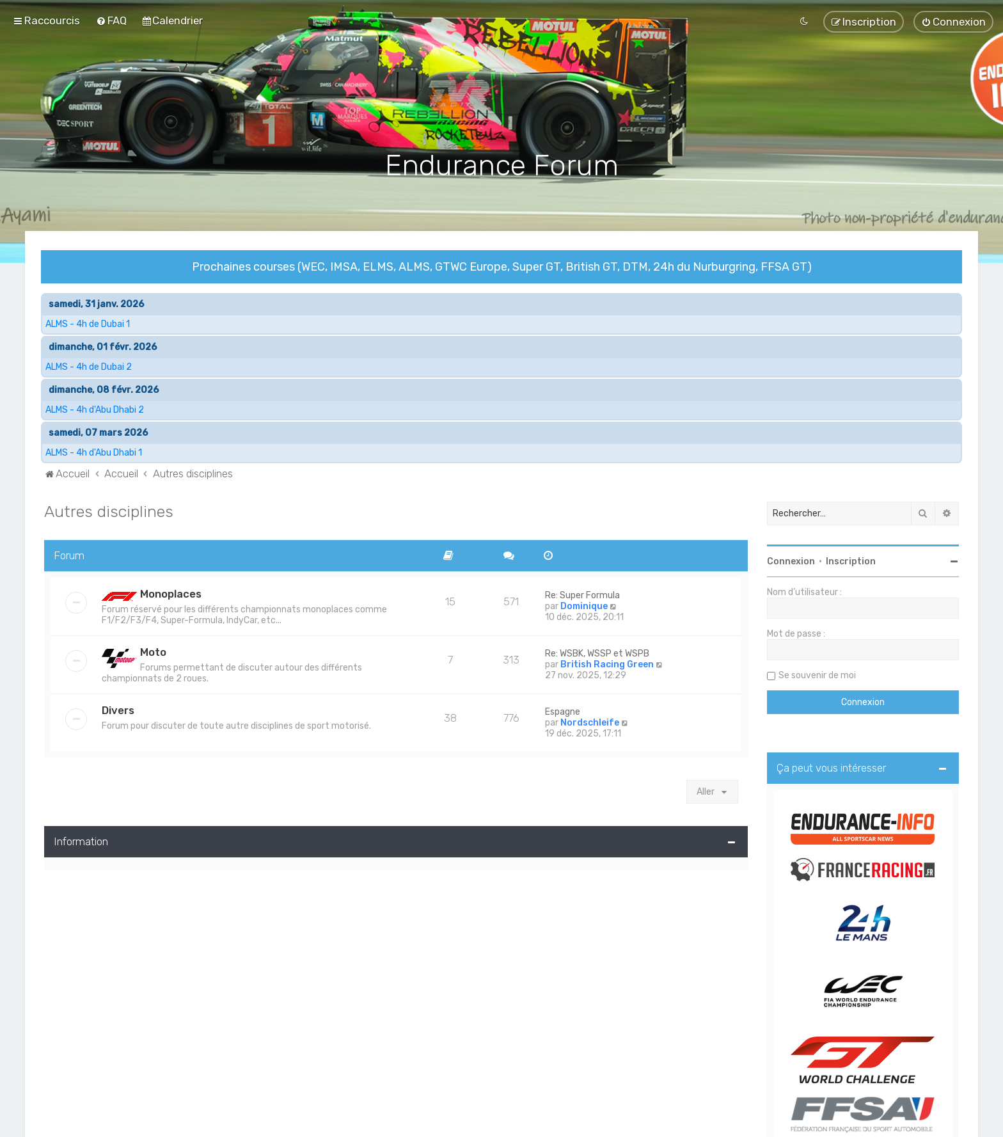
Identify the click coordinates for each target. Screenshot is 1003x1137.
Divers (118, 709)
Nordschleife (589, 721)
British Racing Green (607, 663)
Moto (153, 650)
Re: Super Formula (582, 594)
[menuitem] (111, 20)
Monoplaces (170, 592)
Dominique (584, 605)
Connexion (791, 560)
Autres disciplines (108, 510)
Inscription (851, 560)
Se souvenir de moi (817, 674)
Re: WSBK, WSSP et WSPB (597, 652)
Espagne (562, 710)
